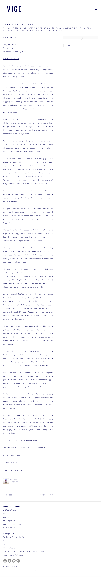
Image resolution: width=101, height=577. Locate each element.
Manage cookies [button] (10, 566)
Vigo (14, 9)
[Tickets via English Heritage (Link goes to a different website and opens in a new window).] (13, 555)
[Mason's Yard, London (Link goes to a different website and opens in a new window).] (11, 506)
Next (51, 495)
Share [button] (68, 45)
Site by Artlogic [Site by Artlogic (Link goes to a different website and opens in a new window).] (31, 570)
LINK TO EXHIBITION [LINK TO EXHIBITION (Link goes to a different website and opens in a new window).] (11, 59)
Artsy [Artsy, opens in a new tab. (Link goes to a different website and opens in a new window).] (9, 561)
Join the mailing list (18, 561)
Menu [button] (96, 9)
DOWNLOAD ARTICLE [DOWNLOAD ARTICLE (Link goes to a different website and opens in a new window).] (11, 455)
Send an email (14, 561)
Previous (42, 495)
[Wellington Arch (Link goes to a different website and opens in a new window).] (9, 533)
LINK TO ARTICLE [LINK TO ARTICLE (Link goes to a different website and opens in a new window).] (9, 37)
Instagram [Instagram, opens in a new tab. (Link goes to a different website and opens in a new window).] (5, 561)
